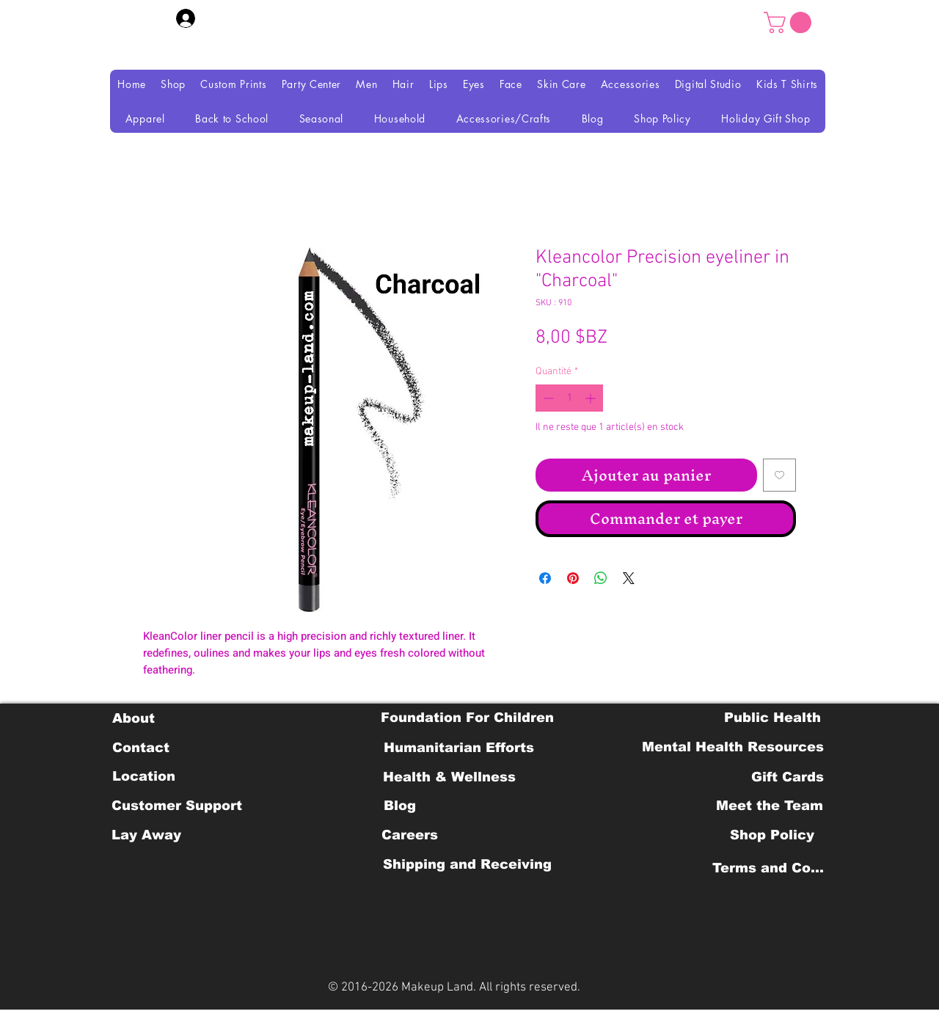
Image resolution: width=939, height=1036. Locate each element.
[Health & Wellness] (449, 777)
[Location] (143, 776)
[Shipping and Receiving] (467, 864)
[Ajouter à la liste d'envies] (779, 475)
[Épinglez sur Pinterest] (573, 578)
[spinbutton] (569, 398)
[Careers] (410, 835)
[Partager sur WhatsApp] (601, 578)
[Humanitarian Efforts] (459, 747)
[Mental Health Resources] (733, 747)
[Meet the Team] (769, 805)
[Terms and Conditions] (772, 868)
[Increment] (591, 398)
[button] (790, 22)
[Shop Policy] (772, 835)
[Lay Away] (146, 835)
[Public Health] (772, 717)
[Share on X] (628, 578)
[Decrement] (547, 398)
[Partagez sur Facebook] (545, 578)
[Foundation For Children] (467, 717)
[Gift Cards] (787, 777)
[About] (133, 718)
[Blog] (399, 805)
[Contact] (140, 747)
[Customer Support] (177, 805)
